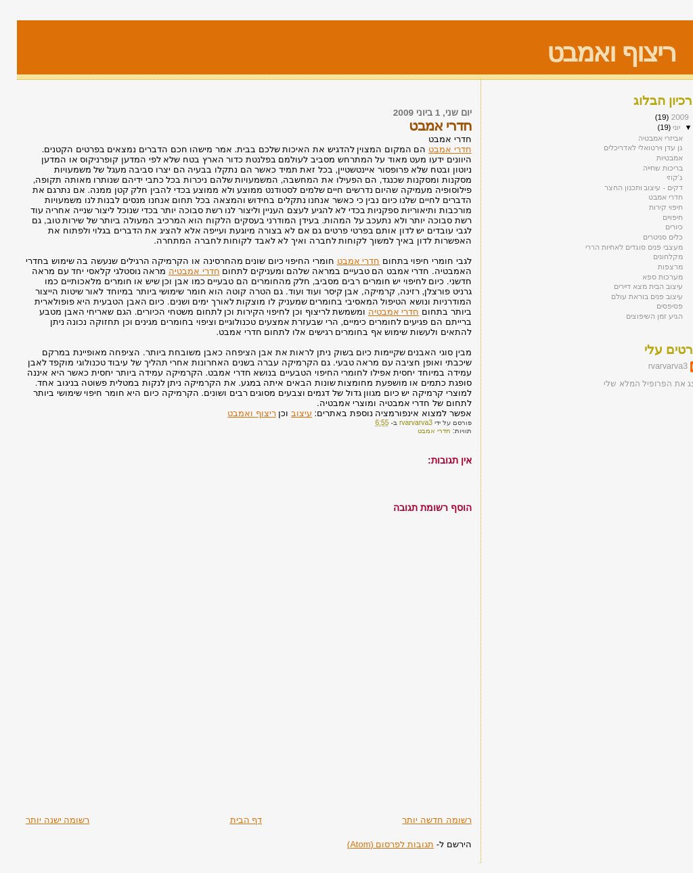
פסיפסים (653, 306)
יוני (658, 127)
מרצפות (653, 267)
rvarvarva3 (651, 366)
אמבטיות (653, 158)
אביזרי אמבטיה (643, 138)
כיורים (657, 227)
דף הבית (229, 820)
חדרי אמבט (433, 149)
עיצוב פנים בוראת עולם (630, 296)
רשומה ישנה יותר (40, 820)
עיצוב (284, 413)
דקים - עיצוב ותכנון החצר (626, 187)
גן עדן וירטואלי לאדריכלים (626, 147)
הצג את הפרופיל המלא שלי (635, 383)
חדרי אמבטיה (177, 271)
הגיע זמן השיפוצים (637, 316)
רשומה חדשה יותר (419, 820)
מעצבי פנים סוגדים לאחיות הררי (617, 247)
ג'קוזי (658, 177)
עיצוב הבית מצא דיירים (631, 286)
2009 (662, 116)
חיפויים (656, 217)
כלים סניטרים (646, 237)
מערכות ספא (645, 277)
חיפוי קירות (649, 207)
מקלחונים (651, 256)
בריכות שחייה (646, 168)
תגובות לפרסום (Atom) (373, 844)
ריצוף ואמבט (594, 52)
